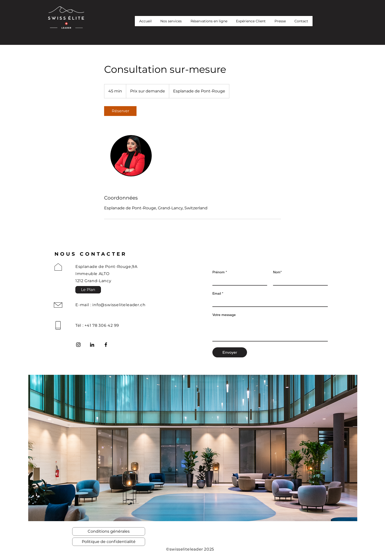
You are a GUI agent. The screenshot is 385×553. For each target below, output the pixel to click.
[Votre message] (270, 330)
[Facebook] (106, 345)
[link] (120, 111)
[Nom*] (299, 280)
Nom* (277, 272)
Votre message (224, 315)
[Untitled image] (132, 155)
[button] (41, 4)
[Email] (268, 302)
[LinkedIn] (92, 345)
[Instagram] (78, 345)
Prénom (219, 272)
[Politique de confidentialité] (108, 542)
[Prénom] (238, 280)
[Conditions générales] (108, 531)
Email (217, 293)
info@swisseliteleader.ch (118, 304)
